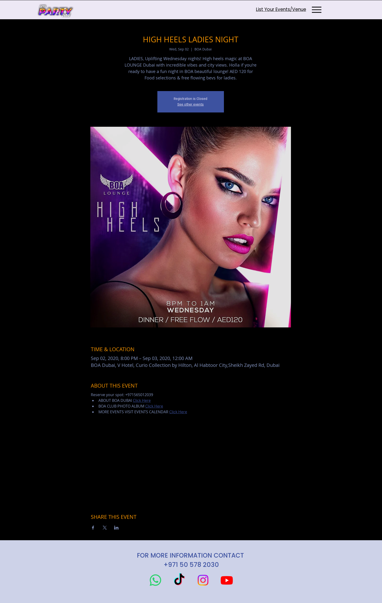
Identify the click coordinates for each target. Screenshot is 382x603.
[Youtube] (227, 580)
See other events (190, 104)
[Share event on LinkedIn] (116, 528)
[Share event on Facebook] (93, 528)
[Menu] (316, 9)
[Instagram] (203, 580)
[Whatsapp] (155, 580)
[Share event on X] (104, 528)
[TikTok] (179, 580)
